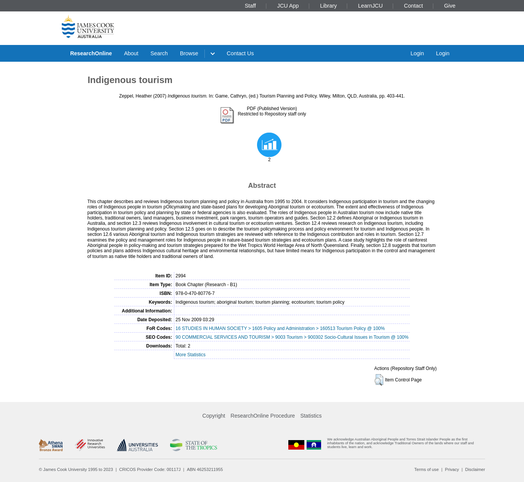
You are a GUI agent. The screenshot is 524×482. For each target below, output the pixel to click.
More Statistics (190, 354)
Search (159, 53)
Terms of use (426, 469)
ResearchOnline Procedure (263, 416)
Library (328, 6)
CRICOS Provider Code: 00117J (150, 469)
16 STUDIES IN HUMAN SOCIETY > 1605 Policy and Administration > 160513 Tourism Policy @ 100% (280, 328)
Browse (189, 53)
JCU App (288, 6)
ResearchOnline (91, 53)
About (131, 53)
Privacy (452, 469)
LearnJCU (370, 6)
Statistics (310, 416)
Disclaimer (475, 469)
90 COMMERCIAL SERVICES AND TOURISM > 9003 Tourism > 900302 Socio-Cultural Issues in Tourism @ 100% (291, 337)
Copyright (214, 416)
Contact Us (240, 53)
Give (450, 6)
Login (417, 53)
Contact (413, 6)
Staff (250, 6)
